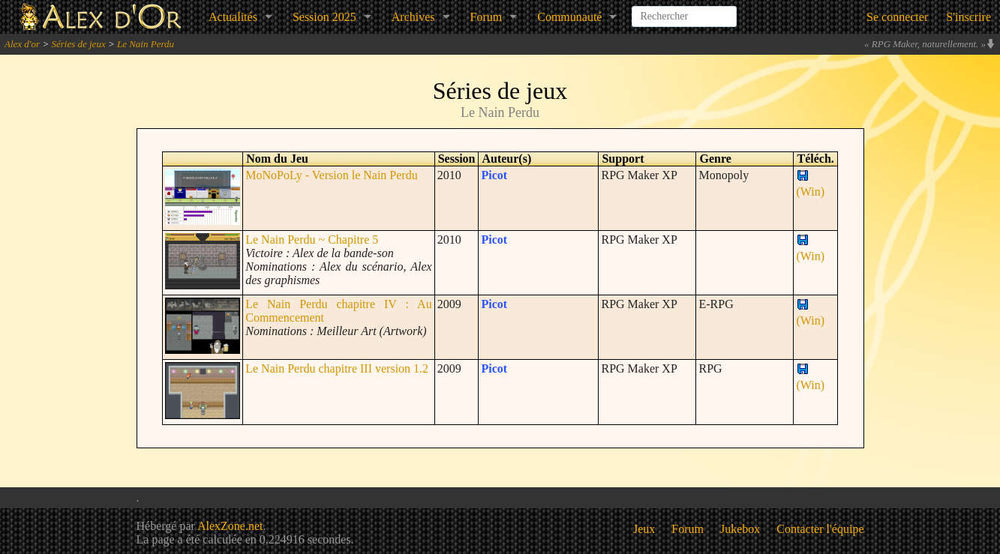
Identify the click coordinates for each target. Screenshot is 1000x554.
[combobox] (684, 10)
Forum (486, 16)
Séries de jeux (78, 43)
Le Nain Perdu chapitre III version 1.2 (336, 368)
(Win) (810, 185)
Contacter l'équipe (819, 529)
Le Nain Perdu (145, 43)
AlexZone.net (230, 526)
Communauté (569, 16)
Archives (413, 16)
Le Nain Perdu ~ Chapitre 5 (311, 239)
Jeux (644, 529)
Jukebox (740, 529)
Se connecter (897, 16)
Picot (494, 175)
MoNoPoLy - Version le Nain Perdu (331, 175)
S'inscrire (968, 16)
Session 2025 (324, 16)
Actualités (233, 16)
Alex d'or (22, 43)
